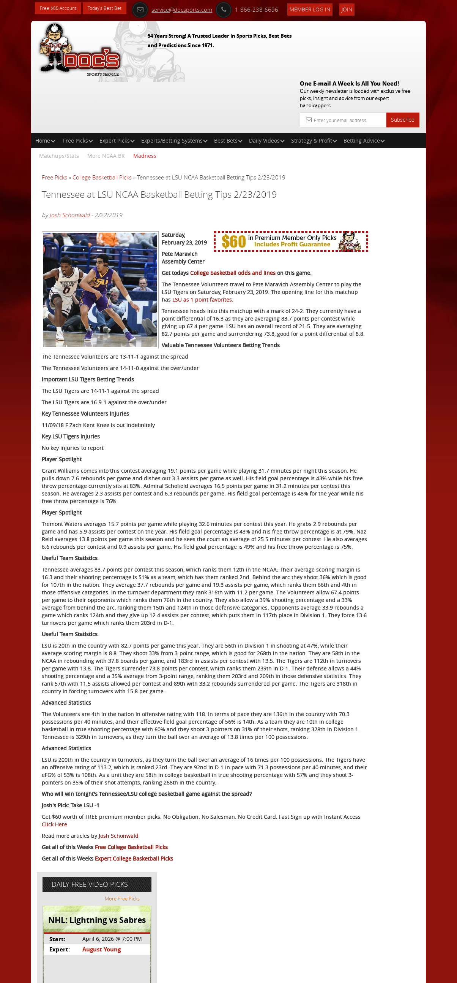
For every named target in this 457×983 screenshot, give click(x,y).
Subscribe (402, 64)
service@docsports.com (193, 8)
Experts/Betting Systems (174, 85)
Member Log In (331, 8)
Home (45, 85)
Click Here (137, 913)
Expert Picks (117, 85)
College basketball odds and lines (233, 211)
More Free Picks (392, 141)
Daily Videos (267, 85)
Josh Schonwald (69, 168)
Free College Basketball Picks (131, 936)
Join (368, 8)
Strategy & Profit (314, 85)
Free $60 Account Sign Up (360, 271)
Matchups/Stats (59, 101)
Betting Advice (364, 85)
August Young (364, 193)
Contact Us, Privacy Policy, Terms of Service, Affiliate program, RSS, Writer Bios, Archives (273, 974)
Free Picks (78, 85)
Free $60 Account (61, 8)
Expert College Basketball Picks (134, 947)
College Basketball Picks (102, 122)
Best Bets (228, 85)
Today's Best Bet (113, 8)
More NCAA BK (106, 101)
